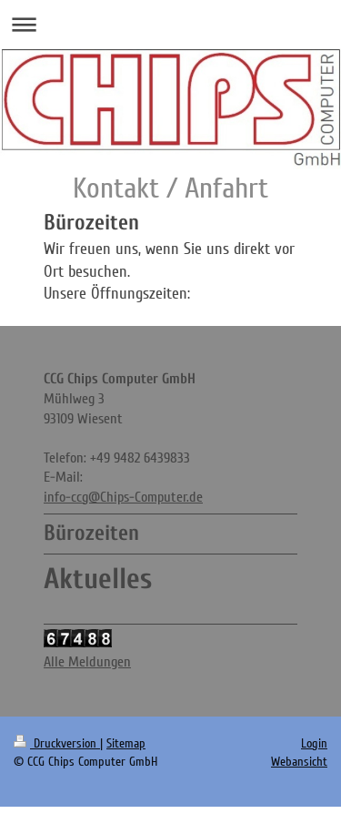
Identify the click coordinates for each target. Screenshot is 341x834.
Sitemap (125, 743)
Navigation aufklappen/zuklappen (170, 24)
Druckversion (57, 743)
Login (314, 743)
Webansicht (299, 761)
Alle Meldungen (87, 662)
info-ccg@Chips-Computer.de (123, 497)
